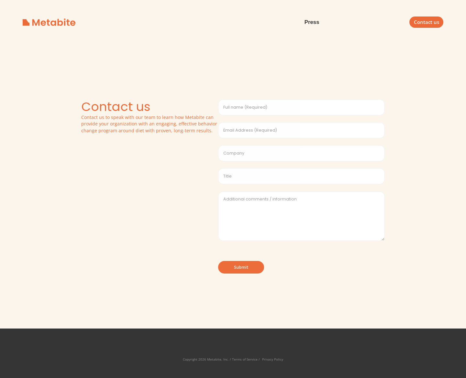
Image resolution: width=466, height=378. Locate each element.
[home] (49, 22)
